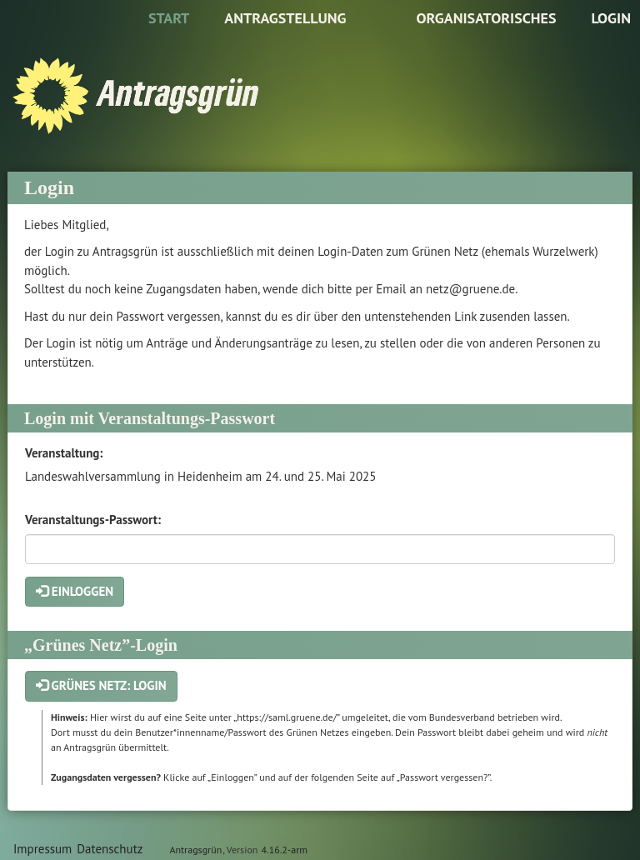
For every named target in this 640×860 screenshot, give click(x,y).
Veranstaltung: (63, 453)
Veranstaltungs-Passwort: (93, 520)
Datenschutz (109, 849)
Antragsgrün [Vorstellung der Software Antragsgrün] (195, 849)
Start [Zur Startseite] (168, 18)
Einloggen (74, 591)
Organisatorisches (486, 18)
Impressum (42, 849)
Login (611, 18)
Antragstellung (285, 18)
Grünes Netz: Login (101, 685)
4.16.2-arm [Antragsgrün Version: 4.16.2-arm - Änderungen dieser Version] (285, 849)
